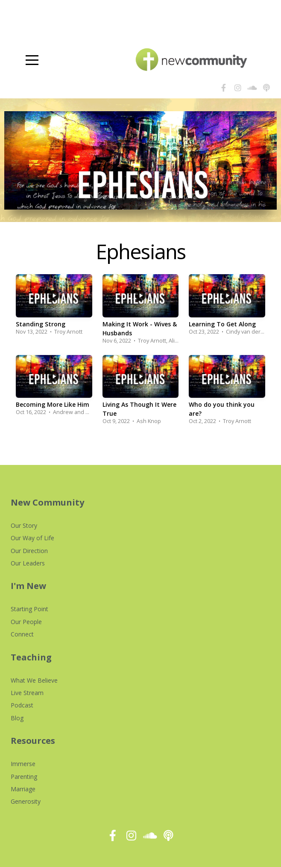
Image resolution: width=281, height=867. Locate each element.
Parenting (24, 776)
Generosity (26, 801)
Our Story (24, 525)
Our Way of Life (32, 538)
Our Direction (29, 551)
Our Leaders (28, 563)
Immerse (23, 764)
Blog (17, 718)
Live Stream (27, 693)
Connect (22, 634)
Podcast (22, 705)
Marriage (23, 789)
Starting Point (29, 609)
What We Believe (34, 680)
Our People (26, 622)
